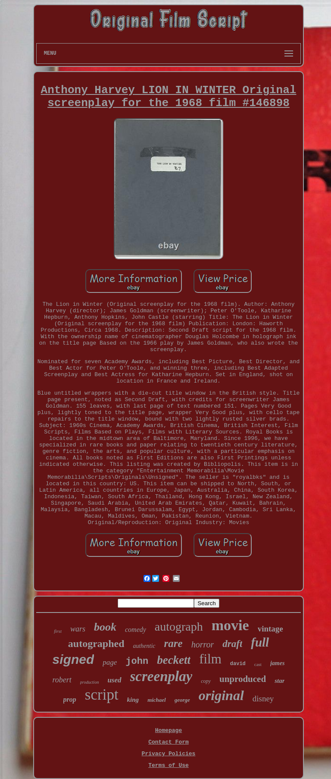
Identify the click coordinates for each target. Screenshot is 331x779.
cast (258, 664)
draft (232, 643)
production (89, 682)
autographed (96, 643)
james (277, 663)
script (102, 694)
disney (263, 698)
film (210, 658)
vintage (270, 628)
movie (230, 625)
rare (173, 643)
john (136, 661)
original (221, 695)
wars (77, 629)
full (260, 642)
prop (69, 699)
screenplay (161, 676)
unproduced (242, 679)
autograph (179, 626)
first (58, 631)
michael (156, 700)
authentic (144, 646)
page (110, 662)
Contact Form (168, 742)
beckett (173, 659)
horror (202, 644)
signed (73, 659)
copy (206, 681)
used (114, 680)
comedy (135, 629)
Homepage (168, 730)
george (182, 700)
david (238, 664)
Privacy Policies (169, 754)
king (133, 699)
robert (62, 679)
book (105, 627)
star (279, 680)
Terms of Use (168, 765)
